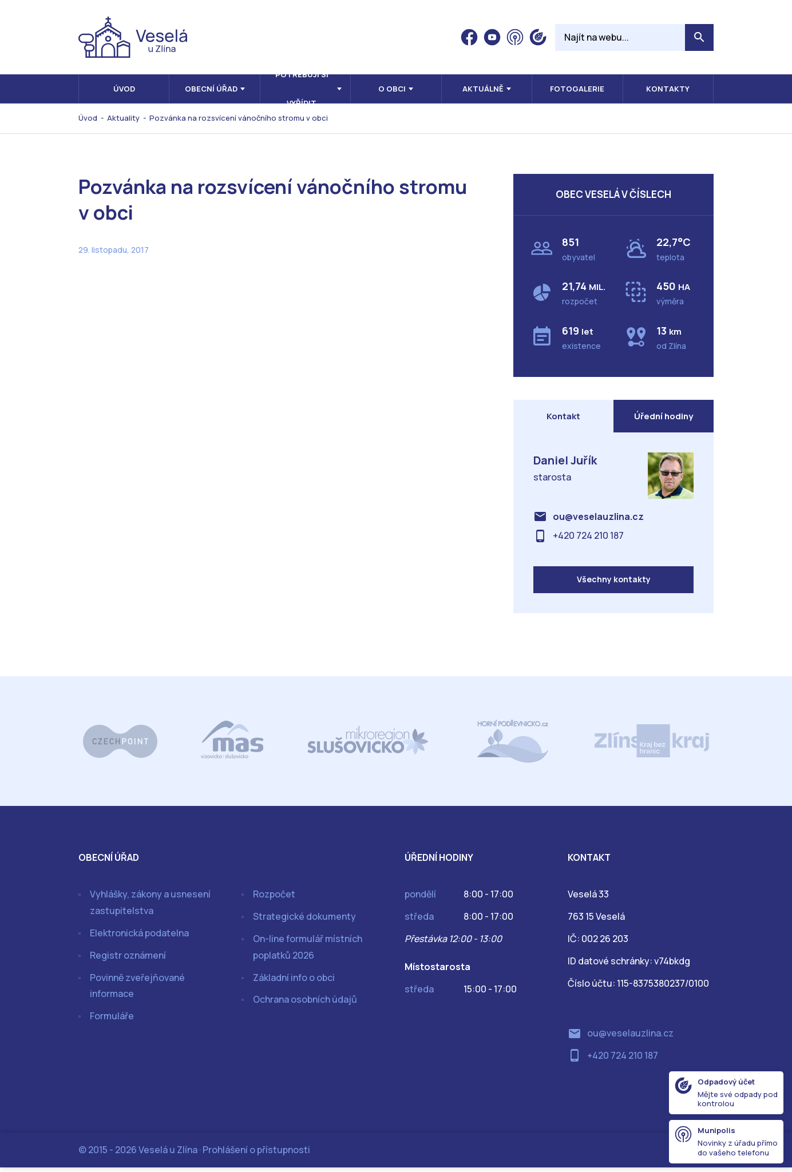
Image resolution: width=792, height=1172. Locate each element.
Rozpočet (274, 899)
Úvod (124, 89)
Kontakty (668, 89)
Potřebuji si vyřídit (301, 88)
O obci (392, 89)
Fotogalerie (577, 89)
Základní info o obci (294, 982)
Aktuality (123, 118)
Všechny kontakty (613, 584)
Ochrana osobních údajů (305, 1004)
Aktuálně (483, 89)
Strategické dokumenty (304, 921)
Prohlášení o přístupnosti (256, 1154)
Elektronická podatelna (139, 938)
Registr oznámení (128, 960)
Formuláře (112, 1021)
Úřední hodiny (664, 417)
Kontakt (563, 417)
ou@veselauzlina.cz (598, 518)
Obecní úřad (211, 89)
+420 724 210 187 (588, 537)
